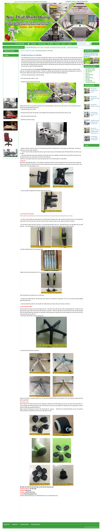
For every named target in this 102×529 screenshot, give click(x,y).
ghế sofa (88, 76)
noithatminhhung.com (30, 495)
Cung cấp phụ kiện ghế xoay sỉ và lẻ (94, 114)
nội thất (87, 79)
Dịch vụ (63, 43)
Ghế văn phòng (42, 43)
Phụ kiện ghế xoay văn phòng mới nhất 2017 (94, 138)
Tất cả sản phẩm (19, 43)
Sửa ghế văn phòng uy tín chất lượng (31, 55)
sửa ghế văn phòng (90, 82)
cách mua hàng (24, 524)
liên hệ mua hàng (35, 524)
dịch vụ (87, 73)
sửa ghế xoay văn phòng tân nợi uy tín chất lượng (95, 122)
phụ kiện (57, 43)
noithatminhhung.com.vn (42, 495)
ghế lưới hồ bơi (89, 74)
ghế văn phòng (89, 77)
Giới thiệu (33, 43)
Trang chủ (22, 50)
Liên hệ (69, 43)
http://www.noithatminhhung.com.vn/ (92, 526)
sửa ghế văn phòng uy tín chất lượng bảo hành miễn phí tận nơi (91, 54)
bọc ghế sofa (89, 71)
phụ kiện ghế (89, 80)
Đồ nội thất (50, 43)
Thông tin (14, 524)
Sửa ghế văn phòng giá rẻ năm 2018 (95, 98)
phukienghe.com (53, 495)
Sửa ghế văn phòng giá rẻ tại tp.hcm (94, 90)
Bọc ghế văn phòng (90, 68)
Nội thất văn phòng (90, 70)
